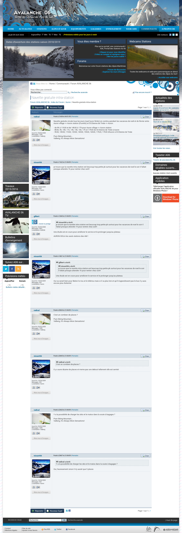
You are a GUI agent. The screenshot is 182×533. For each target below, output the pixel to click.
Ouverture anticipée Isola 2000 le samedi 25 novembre (165, 136)
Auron (68, 102)
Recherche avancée (79, 92)
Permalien (75, 116)
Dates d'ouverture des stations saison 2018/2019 (166, 109)
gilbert (36, 216)
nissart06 (38, 162)
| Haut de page (171, 520)
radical (36, 117)
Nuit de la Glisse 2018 (162, 122)
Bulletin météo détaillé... (16, 287)
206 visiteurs (162, 35)
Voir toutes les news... (162, 148)
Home (52, 83)
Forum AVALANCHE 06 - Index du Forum (47, 102)
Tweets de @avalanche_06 (164, 160)
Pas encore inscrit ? (143, 92)
